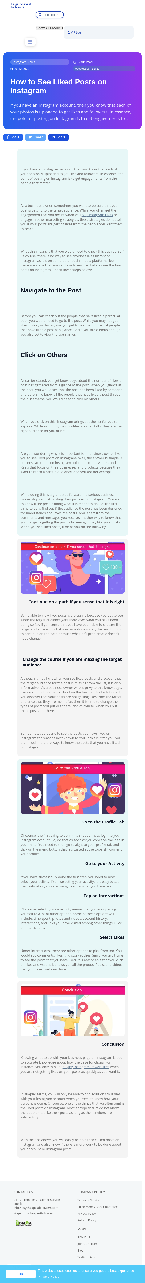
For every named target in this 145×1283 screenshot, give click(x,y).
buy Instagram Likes (97, 215)
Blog (80, 1250)
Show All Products (49, 28)
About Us (83, 1237)
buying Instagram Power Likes (86, 1067)
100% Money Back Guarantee (97, 1207)
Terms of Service (88, 1200)
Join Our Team (87, 1244)
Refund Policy (86, 1220)
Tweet (36, 137)
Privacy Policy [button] (48, 1276)
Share (13, 137)
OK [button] (21, 1274)
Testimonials (86, 1257)
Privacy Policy (86, 1213)
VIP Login (75, 32)
